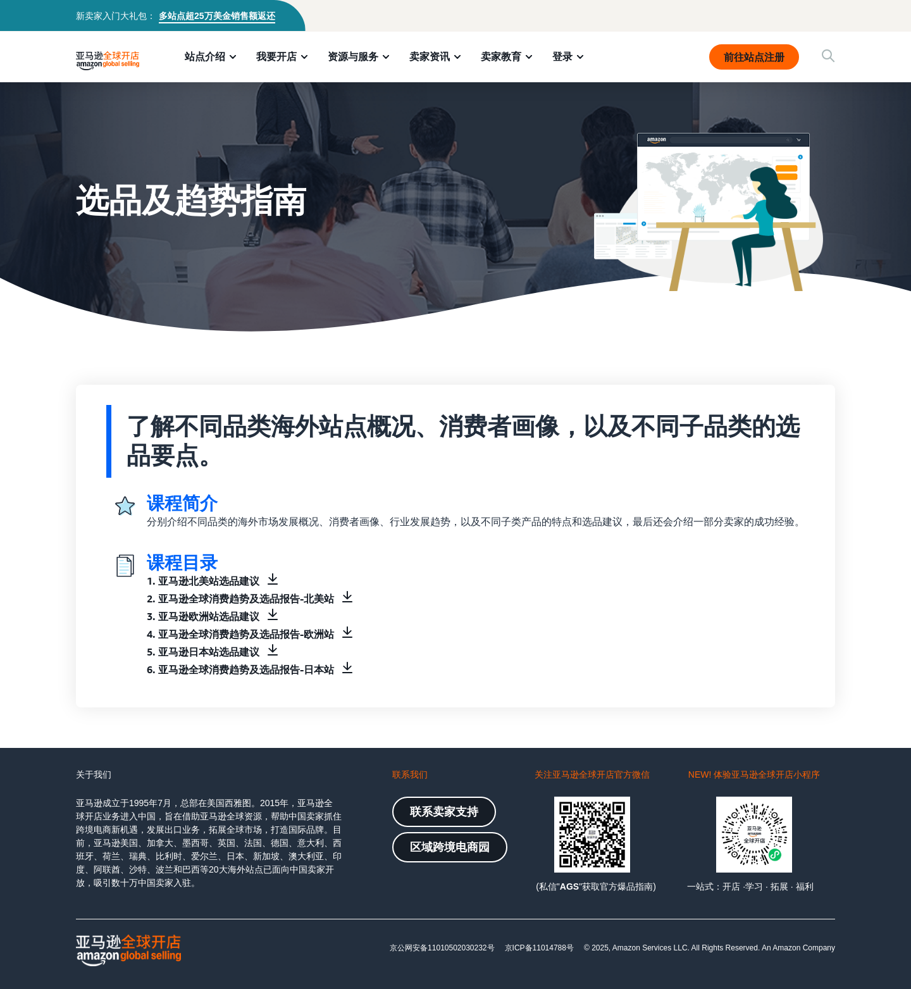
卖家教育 (501, 56)
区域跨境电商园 (450, 847)
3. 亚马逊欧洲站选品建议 (203, 616)
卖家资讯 (429, 56)
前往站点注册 (754, 57)
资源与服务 (353, 56)
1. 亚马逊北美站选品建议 (203, 581)
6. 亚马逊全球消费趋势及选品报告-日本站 (240, 669)
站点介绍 (205, 56)
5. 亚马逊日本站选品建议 (203, 651)
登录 (562, 56)
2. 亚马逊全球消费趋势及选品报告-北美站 (240, 598)
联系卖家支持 (444, 812)
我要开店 (276, 56)
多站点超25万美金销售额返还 (217, 16)
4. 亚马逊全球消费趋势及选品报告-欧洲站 (240, 634)
